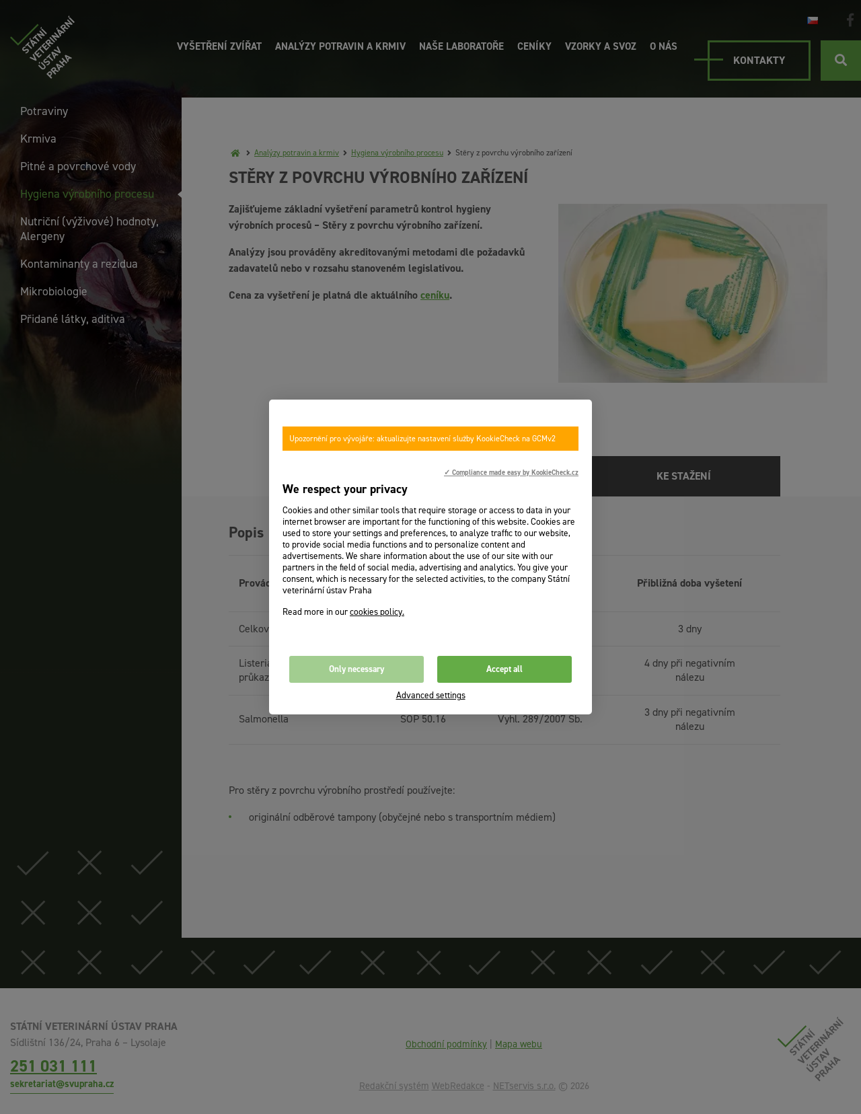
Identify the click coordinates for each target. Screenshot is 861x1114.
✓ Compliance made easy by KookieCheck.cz (511, 472)
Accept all (504, 669)
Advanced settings (430, 695)
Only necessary (356, 669)
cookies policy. (377, 612)
